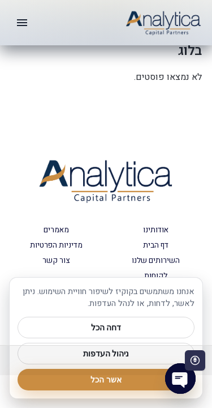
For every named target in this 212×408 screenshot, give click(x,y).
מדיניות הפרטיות (56, 245)
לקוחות (155, 276)
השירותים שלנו (156, 260)
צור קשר (56, 260)
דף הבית (155, 245)
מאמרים (56, 230)
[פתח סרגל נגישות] (195, 360)
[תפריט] (22, 22)
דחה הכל (106, 327)
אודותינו (155, 230)
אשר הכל (106, 379)
